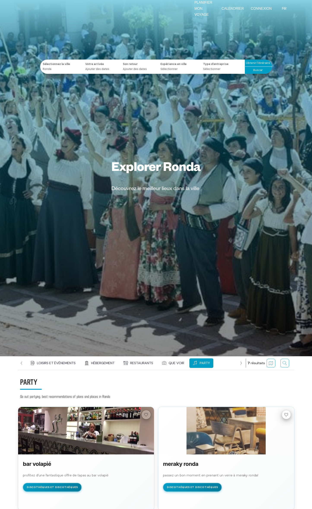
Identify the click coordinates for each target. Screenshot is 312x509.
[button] (53, 363)
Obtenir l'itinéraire (258, 63)
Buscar (258, 70)
